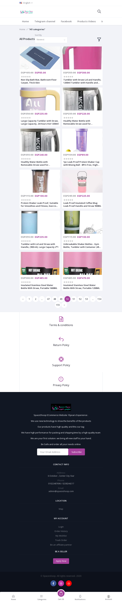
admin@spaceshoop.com (61, 491)
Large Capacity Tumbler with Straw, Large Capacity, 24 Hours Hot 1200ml (40, 122)
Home (25, 21)
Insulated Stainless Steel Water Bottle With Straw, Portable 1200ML (81, 287)
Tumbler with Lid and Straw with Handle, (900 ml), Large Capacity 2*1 (39, 245)
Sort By (38, 35)
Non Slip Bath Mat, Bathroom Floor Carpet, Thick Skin (39, 81)
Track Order (61, 540)
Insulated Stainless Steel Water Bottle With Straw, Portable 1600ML (39, 287)
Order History (61, 531)
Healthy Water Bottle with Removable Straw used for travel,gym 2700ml (34, 163)
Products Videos (86, 21)
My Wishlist (61, 535)
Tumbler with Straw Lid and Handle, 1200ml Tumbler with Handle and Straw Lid (82, 81)
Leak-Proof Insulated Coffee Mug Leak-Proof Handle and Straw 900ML (82, 204)
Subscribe (77, 452)
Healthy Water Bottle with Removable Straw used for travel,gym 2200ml (77, 122)
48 (54, 299)
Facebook (66, 21)
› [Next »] (64, 304)
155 (58, 304)
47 (48, 299)
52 (80, 299)
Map (61, 508)
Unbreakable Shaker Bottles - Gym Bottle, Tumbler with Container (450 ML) (81, 245)
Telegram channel (44, 21)
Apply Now (61, 560)
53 (86, 299)
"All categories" (37, 29)
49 (61, 299)
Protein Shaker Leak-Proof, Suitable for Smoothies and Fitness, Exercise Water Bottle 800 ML (39, 204)
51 (74, 299)
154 (99, 299)
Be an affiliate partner (61, 544)
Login (61, 526)
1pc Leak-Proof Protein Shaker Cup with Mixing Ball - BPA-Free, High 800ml (81, 163)
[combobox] (51, 40)
